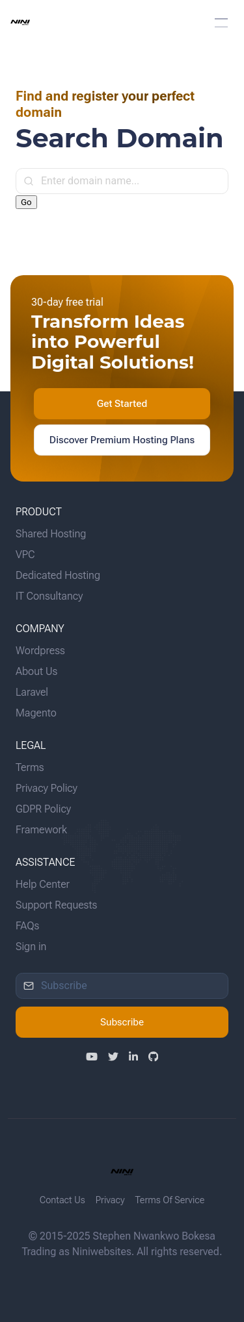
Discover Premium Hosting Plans (122, 440)
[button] (221, 22)
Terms (30, 767)
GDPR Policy (43, 809)
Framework (41, 830)
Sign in (31, 946)
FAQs (27, 926)
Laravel (32, 692)
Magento (36, 713)
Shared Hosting (51, 534)
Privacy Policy (46, 788)
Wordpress (40, 650)
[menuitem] (122, 22)
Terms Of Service (170, 1200)
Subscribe (122, 1022)
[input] (122, 181)
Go (26, 202)
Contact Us (62, 1200)
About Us (36, 671)
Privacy (110, 1200)
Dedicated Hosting (58, 575)
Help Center (43, 884)
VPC (25, 554)
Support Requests (56, 905)
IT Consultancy (49, 596)
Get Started (122, 404)
